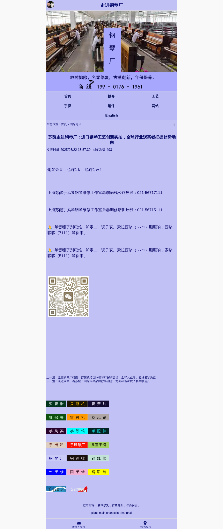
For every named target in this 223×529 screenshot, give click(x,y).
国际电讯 (75, 124)
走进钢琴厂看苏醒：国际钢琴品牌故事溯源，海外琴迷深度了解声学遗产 (104, 381)
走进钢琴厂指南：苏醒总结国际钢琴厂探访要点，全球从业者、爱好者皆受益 (107, 377)
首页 (64, 124)
